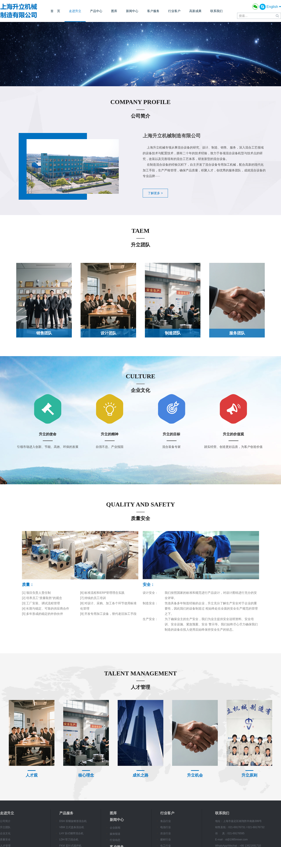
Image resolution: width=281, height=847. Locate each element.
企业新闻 (115, 827)
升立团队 (5, 827)
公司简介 (5, 821)
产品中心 (96, 11)
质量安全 (5, 839)
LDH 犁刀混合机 (68, 839)
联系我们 (216, 11)
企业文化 (5, 833)
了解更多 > (155, 193)
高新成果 (195, 11)
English (274, 7)
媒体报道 (115, 833)
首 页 (55, 11)
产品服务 (66, 813)
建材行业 (165, 839)
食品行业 (165, 821)
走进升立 (75, 11)
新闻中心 (132, 11)
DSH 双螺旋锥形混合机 (73, 821)
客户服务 (153, 11)
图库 (114, 11)
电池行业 (165, 827)
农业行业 (165, 833)
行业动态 (115, 840)
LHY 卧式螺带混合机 (71, 833)
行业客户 (174, 11)
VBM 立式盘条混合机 (71, 827)
